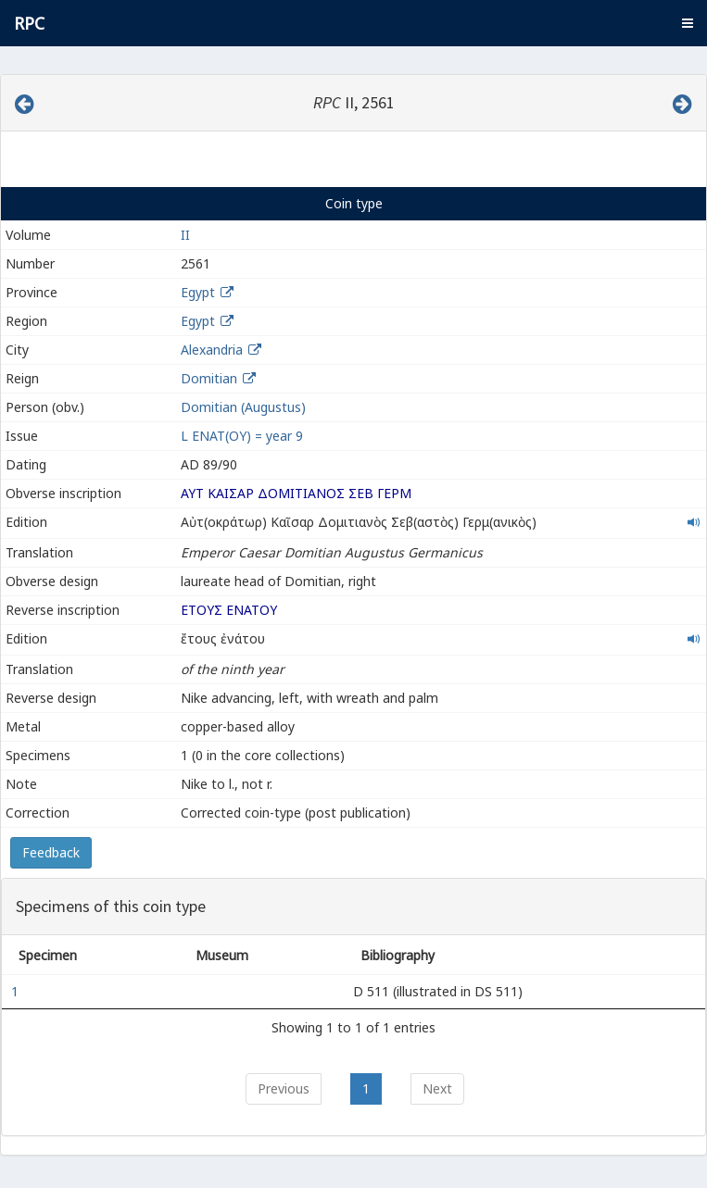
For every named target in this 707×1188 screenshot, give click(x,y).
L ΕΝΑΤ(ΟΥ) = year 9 (242, 435)
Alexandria (212, 349)
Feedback (51, 852)
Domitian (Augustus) (243, 407)
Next (437, 1088)
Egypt (198, 292)
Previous (283, 1088)
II (185, 235)
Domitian (209, 378)
